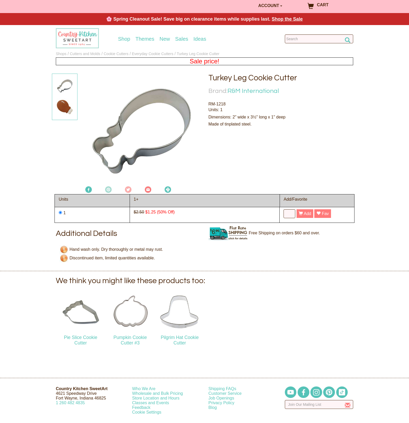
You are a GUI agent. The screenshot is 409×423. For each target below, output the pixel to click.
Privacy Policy (221, 403)
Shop (124, 39)
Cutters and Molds (85, 54)
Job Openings (221, 398)
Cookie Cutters (116, 54)
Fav (322, 213)
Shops (61, 54)
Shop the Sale (287, 19)
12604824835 (70, 403)
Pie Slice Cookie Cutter (80, 340)
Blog (212, 407)
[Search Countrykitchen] (319, 38)
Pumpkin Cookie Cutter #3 (130, 340)
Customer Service (225, 393)
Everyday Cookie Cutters (152, 54)
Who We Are (144, 388)
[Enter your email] (319, 404)
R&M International (253, 91)
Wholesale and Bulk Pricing (157, 393)
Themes (144, 39)
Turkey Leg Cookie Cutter (198, 54)
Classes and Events (150, 403)
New (164, 39)
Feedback (141, 407)
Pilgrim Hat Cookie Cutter (180, 340)
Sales (181, 39)
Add (305, 213)
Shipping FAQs (222, 388)
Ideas (200, 39)
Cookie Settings (146, 412)
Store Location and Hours (155, 398)
